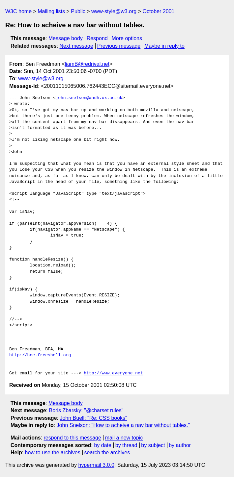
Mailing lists (51, 11)
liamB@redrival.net (87, 64)
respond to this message (72, 437)
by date (102, 445)
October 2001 (158, 11)
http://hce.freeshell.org (40, 355)
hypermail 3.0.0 (96, 465)
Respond (97, 38)
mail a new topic (124, 437)
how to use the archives (52, 452)
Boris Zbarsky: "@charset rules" (86, 410)
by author (180, 445)
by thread (126, 445)
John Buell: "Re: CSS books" (93, 418)
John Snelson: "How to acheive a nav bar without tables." (123, 425)
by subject (153, 445)
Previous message (119, 46)
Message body (65, 38)
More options (127, 38)
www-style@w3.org (113, 11)
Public (78, 11)
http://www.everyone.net (113, 373)
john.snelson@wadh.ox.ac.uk (88, 98)
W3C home (18, 11)
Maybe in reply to (164, 46)
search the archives (107, 452)
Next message (76, 46)
